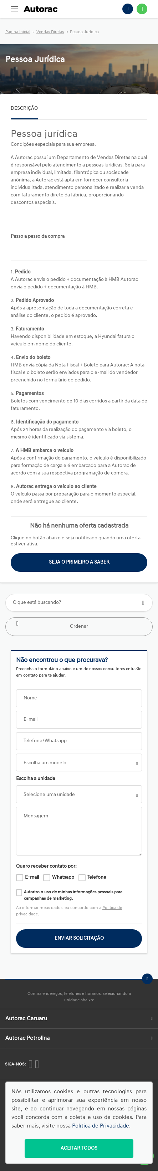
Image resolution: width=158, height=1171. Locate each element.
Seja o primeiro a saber (79, 562)
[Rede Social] (30, 1064)
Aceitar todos (79, 1148)
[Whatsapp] (142, 9)
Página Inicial (17, 32)
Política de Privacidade (100, 1126)
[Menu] (14, 9)
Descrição (24, 108)
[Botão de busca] (143, 602)
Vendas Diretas (50, 32)
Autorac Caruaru (79, 1019)
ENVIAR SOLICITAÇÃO (79, 938)
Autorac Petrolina (79, 1038)
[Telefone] (127, 9)
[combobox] (79, 762)
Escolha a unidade (35, 778)
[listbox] (79, 794)
